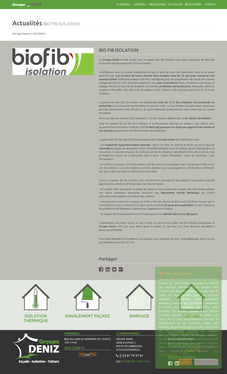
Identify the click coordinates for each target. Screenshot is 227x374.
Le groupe (124, 4)
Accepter (184, 362)
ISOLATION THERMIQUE (35, 318)
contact (210, 4)
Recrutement (193, 4)
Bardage (139, 316)
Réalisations (158, 4)
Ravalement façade (87, 316)
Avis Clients (74, 348)
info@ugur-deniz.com (136, 361)
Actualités (175, 4)
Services (140, 4)
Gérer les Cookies (206, 362)
